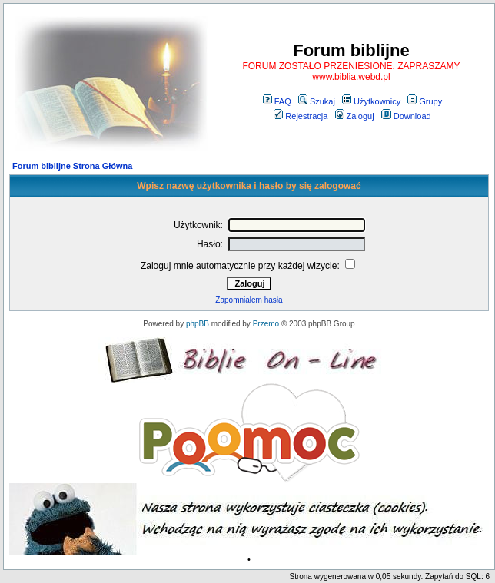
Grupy (424, 101)
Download (406, 116)
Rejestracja (300, 116)
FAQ (277, 101)
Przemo (266, 324)
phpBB (197, 324)
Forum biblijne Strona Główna (72, 166)
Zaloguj (354, 116)
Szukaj (316, 101)
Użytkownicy (371, 101)
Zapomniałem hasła (248, 300)
